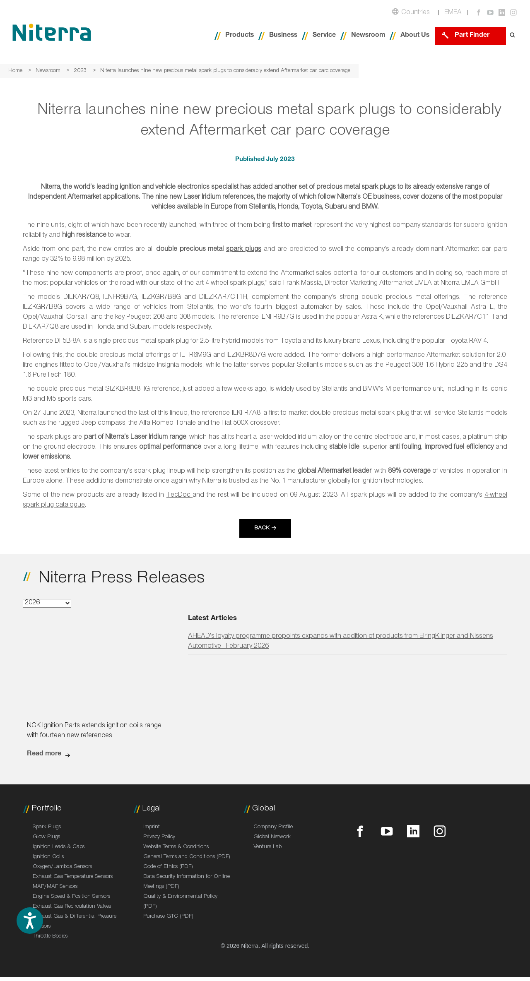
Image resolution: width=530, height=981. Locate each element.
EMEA (453, 13)
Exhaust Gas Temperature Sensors (73, 877)
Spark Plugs (47, 827)
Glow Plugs (46, 837)
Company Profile (273, 827)
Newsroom (368, 35)
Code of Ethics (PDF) (168, 867)
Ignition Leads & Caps (58, 847)
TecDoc (179, 495)
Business (283, 35)
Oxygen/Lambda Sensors (62, 867)
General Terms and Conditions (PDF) (186, 857)
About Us (414, 35)
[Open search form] (513, 35)
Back (262, 528)
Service (324, 35)
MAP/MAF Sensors (55, 887)
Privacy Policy (159, 837)
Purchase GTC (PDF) (168, 917)
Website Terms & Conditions (176, 847)
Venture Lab (267, 847)
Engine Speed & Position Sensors (71, 897)
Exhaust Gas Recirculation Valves (72, 907)
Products (239, 35)
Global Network (272, 837)
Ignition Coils (48, 857)
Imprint (151, 827)
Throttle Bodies (50, 937)
